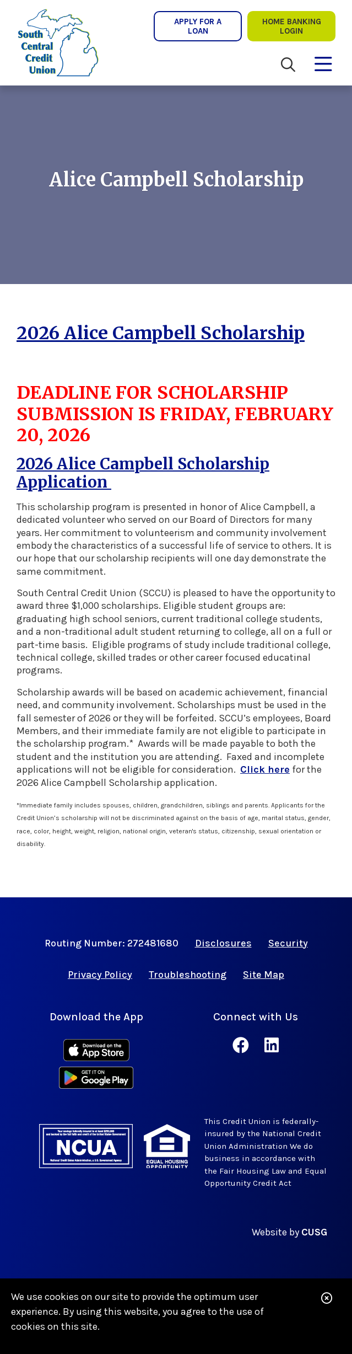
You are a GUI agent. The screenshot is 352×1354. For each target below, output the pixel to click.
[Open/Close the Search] (288, 65)
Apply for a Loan (197, 26)
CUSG (314, 1232)
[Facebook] (242, 1046)
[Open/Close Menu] (323, 62)
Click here (265, 769)
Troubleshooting (187, 974)
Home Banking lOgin (291, 26)
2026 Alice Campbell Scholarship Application (143, 473)
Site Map (263, 974)
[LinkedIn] (271, 1046)
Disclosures (223, 943)
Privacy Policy (100, 974)
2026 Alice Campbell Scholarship (161, 333)
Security (288, 943)
